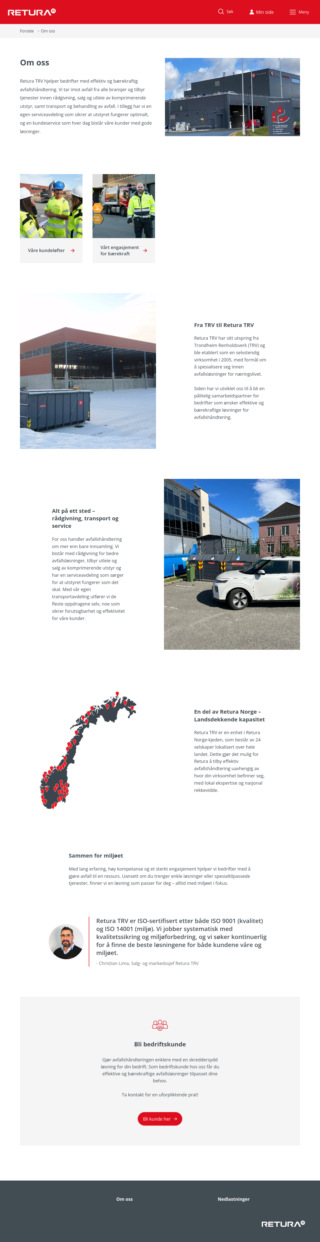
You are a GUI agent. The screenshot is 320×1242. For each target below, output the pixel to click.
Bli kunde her (160, 1119)
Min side (261, 12)
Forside (27, 31)
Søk (224, 11)
